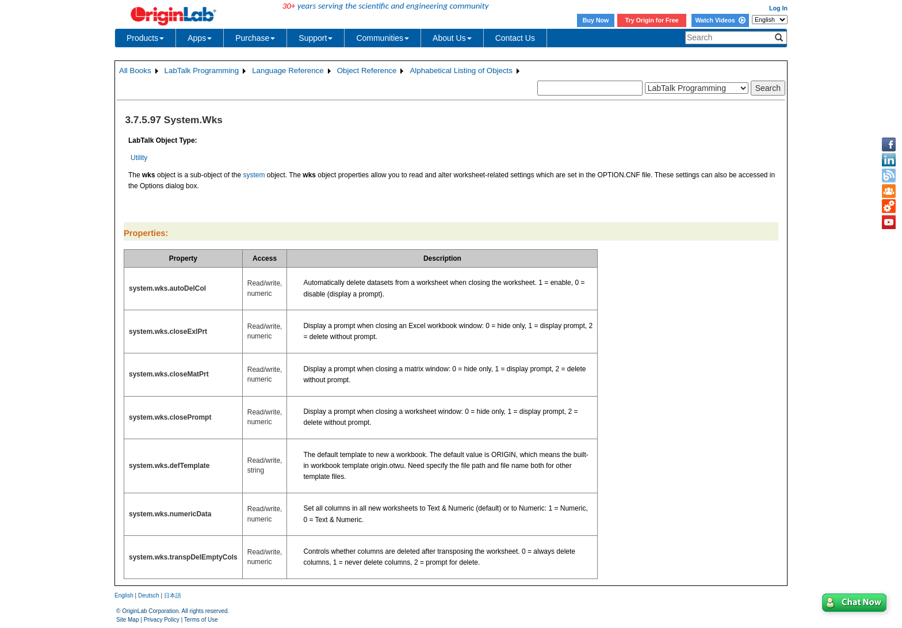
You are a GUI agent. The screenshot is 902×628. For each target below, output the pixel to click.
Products (145, 38)
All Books (135, 70)
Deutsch (148, 595)
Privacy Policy (161, 619)
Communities (382, 38)
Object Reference (367, 70)
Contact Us (515, 38)
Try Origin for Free (652, 20)
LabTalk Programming (202, 70)
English (123, 595)
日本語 (172, 595)
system (254, 175)
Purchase (255, 38)
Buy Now (596, 20)
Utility (139, 158)
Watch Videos (720, 20)
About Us (452, 38)
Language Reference (288, 70)
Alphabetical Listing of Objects (461, 70)
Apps (200, 38)
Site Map (127, 619)
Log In (778, 8)
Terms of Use (201, 619)
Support (315, 38)
